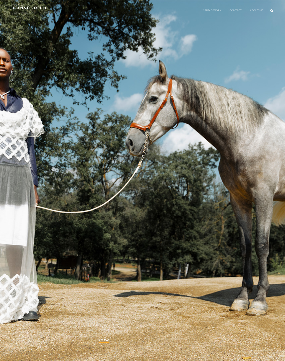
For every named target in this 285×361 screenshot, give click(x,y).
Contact (235, 10)
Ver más (104, 340)
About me (256, 10)
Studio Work (212, 10)
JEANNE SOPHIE (30, 8)
